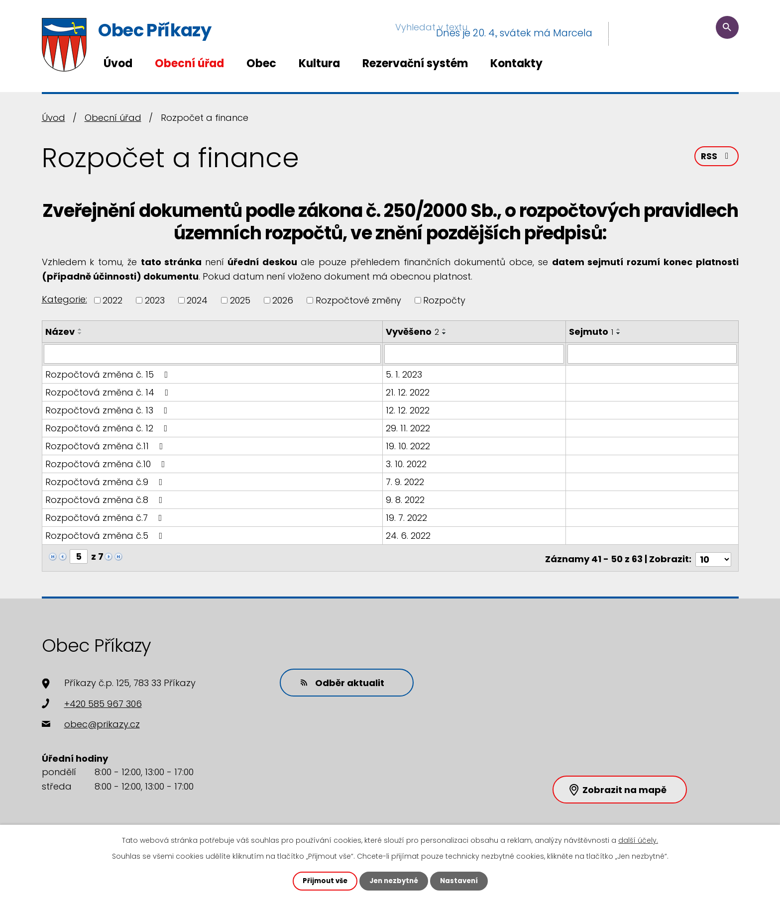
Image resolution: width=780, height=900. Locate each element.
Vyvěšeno (413, 331)
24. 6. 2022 (409, 535)
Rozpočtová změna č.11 (106, 445)
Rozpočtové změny (358, 300)
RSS (715, 158)
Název (60, 331)
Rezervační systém (415, 63)
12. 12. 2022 (409, 409)
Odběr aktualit (338, 679)
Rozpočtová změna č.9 (106, 481)
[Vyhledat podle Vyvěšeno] (475, 353)
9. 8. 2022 (406, 499)
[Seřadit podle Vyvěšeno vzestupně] (445, 329)
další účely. (638, 840)
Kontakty (516, 63)
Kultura (319, 63)
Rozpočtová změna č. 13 (108, 409)
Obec (261, 63)
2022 (112, 300)
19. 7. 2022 (407, 517)
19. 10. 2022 (409, 445)
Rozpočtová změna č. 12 (108, 427)
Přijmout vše (322, 881)
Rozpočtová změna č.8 (106, 499)
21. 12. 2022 (409, 392)
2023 (155, 300)
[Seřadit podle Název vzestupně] (80, 329)
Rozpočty (444, 300)
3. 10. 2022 (407, 463)
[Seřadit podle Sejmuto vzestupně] (619, 329)
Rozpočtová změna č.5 (106, 535)
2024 (197, 300)
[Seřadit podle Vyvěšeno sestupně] (445, 333)
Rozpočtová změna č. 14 (109, 392)
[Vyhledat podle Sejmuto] (652, 353)
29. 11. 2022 (409, 427)
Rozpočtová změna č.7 (105, 517)
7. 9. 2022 (406, 481)
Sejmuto (591, 331)
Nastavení (462, 881)
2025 (240, 300)
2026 (282, 300)
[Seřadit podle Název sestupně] (80, 333)
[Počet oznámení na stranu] (713, 556)
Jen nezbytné (394, 881)
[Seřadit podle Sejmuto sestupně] (619, 333)
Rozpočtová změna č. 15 (108, 374)
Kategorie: (64, 299)
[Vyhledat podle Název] (213, 353)
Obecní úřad (189, 63)
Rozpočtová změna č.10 (107, 463)
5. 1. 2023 (405, 374)
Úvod (118, 63)
